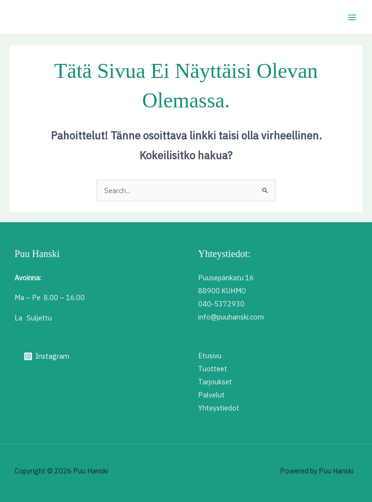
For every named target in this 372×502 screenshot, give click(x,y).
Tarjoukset (215, 381)
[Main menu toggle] (352, 17)
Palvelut (211, 394)
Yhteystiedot (218, 407)
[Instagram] (46, 356)
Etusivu (209, 355)
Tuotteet (212, 368)
